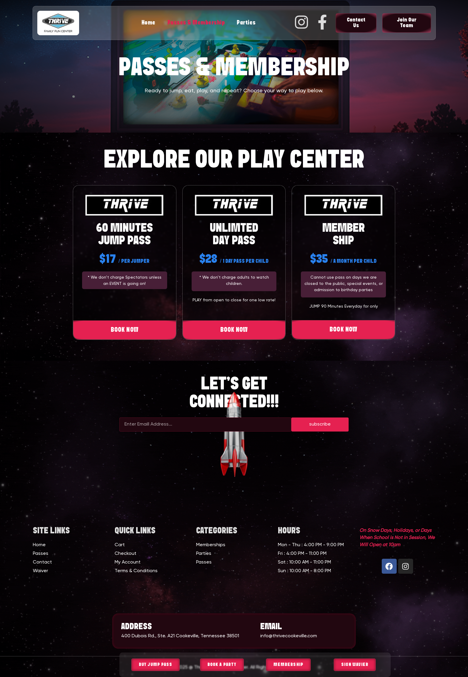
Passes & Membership (196, 23)
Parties (246, 23)
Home (148, 23)
